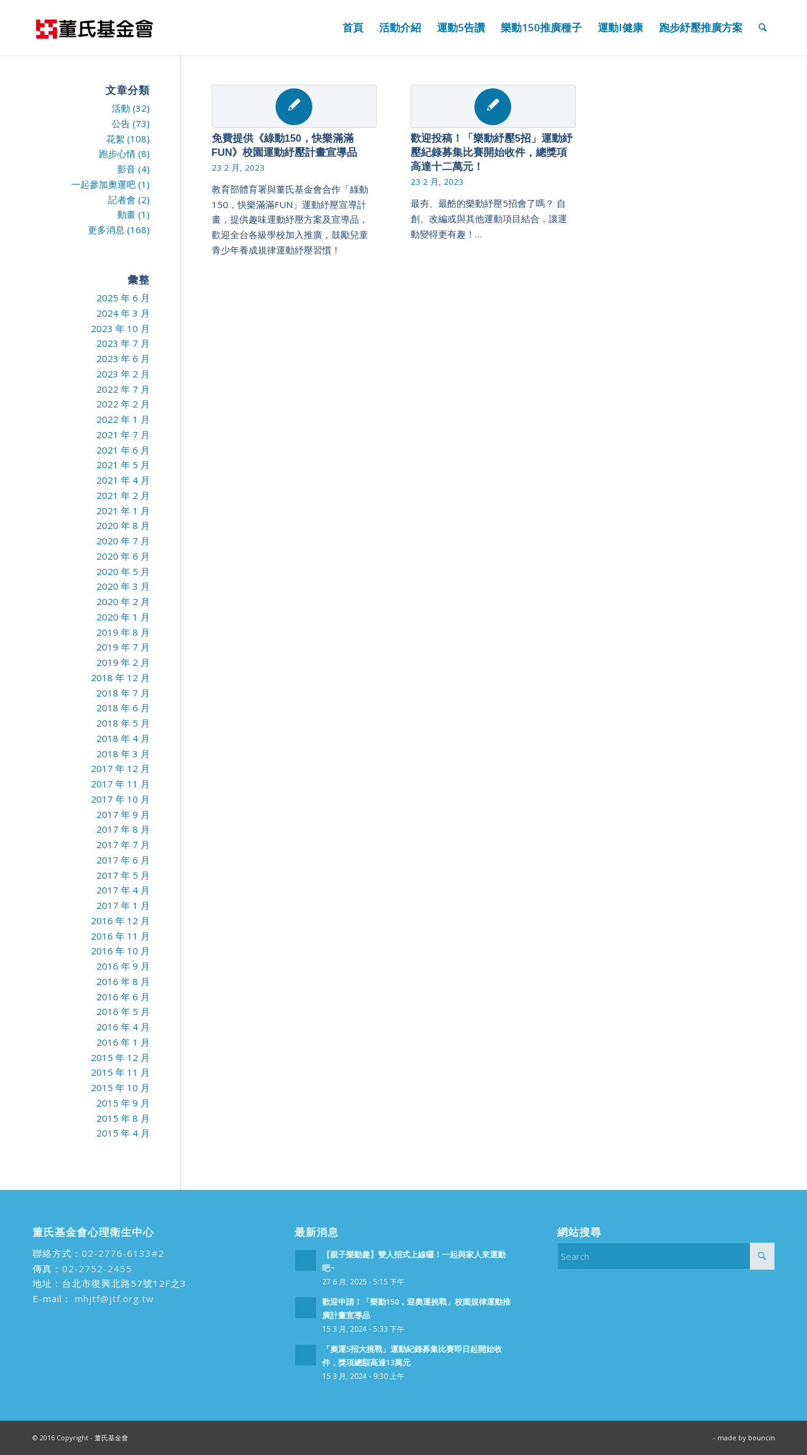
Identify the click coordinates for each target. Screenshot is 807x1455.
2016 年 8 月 (123, 981)
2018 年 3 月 (123, 753)
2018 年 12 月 (120, 677)
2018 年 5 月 (123, 723)
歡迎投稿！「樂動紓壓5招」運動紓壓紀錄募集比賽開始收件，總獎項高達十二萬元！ (492, 152)
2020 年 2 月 (123, 601)
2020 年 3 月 (123, 586)
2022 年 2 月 (123, 404)
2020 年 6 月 (123, 556)
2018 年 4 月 (123, 738)
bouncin (761, 1437)
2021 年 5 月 (123, 464)
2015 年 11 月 (120, 1072)
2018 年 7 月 (123, 693)
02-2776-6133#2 (123, 1253)
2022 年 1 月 (123, 419)
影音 (126, 169)
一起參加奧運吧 (103, 184)
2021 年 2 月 (123, 495)
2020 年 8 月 (123, 525)
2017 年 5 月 (123, 875)
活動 (121, 108)
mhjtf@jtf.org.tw (113, 1298)
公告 (121, 123)
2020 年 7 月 (123, 541)
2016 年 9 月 (123, 966)
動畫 (126, 214)
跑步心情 (117, 153)
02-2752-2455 (97, 1268)
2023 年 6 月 (123, 358)
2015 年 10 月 (120, 1087)
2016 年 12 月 (120, 920)
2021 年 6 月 (123, 450)
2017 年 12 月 (120, 768)
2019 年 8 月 (123, 632)
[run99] (94, 27)
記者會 (122, 199)
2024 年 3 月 (123, 313)
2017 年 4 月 (123, 890)
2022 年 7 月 (123, 389)
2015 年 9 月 (123, 1103)
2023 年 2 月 (123, 374)
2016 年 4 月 (123, 1027)
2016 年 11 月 (120, 936)
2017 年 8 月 (123, 829)
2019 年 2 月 (123, 662)
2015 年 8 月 (123, 1118)
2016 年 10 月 (120, 950)
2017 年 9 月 (123, 814)
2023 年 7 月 (123, 343)
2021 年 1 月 (123, 510)
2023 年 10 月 (120, 328)
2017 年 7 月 (123, 844)
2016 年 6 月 (123, 996)
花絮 (115, 139)
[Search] (762, 27)
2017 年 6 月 (123, 860)
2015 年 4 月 (123, 1133)
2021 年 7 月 (123, 434)
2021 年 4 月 (123, 480)
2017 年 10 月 (120, 799)
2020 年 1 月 (123, 617)
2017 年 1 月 (123, 905)
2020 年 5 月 (123, 571)
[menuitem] (352, 27)
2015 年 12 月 (120, 1057)
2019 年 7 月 (123, 647)
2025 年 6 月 (123, 297)
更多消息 (106, 229)
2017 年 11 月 (120, 784)
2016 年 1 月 (123, 1042)
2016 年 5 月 (123, 1011)
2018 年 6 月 (123, 707)
